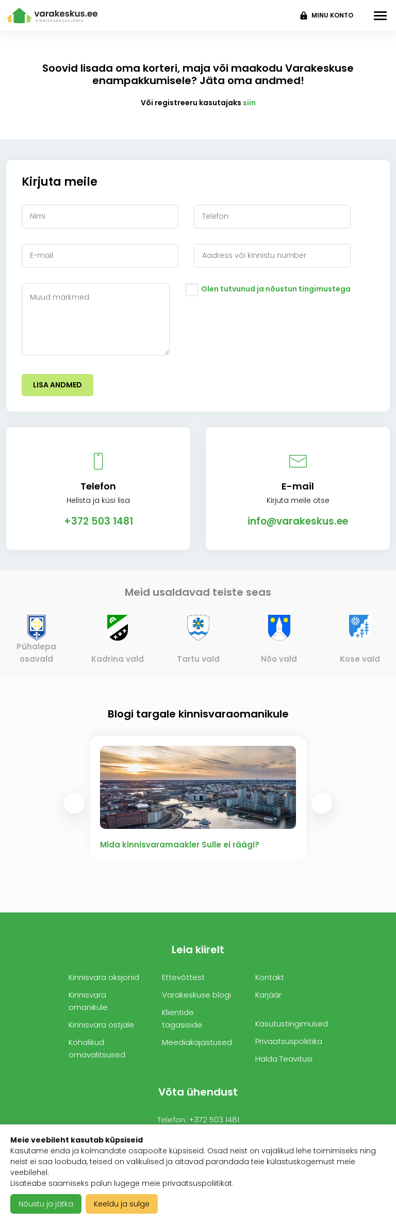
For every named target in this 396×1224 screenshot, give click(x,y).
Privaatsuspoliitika (288, 1041)
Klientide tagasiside (182, 1018)
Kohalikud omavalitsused (97, 1048)
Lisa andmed (57, 385)
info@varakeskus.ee (298, 521)
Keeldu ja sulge (122, 1204)
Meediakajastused (197, 1042)
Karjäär (268, 994)
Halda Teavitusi (283, 1058)
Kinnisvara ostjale (101, 1024)
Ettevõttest (183, 977)
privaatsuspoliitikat (197, 1183)
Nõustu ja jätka (46, 1204)
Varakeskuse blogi (196, 994)
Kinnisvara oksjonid (104, 977)
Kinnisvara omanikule (88, 1001)
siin (249, 102)
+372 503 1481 (98, 521)
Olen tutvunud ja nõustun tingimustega (276, 289)
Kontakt (269, 977)
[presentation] (74, 803)
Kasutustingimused (291, 1023)
